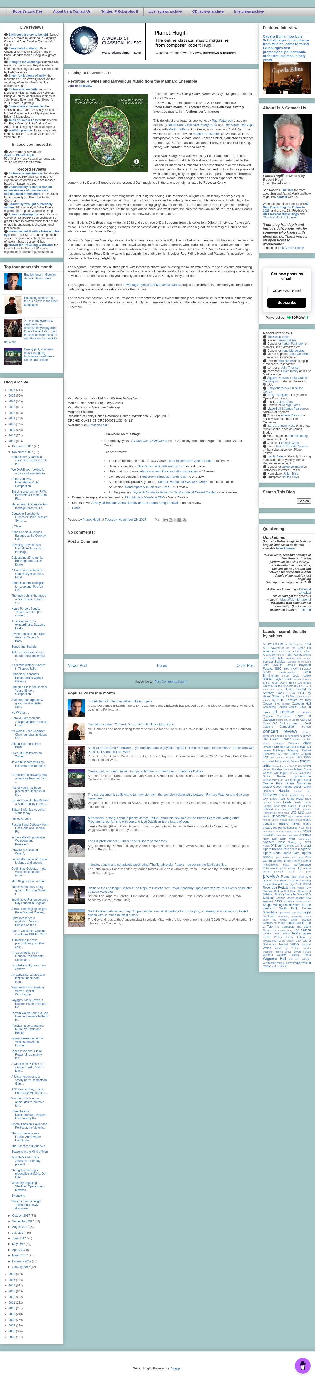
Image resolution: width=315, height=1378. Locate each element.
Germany (305, 772)
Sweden (306, 919)
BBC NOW (291, 668)
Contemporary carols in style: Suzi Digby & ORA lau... (29, 460)
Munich (307, 816)
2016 (12, 1274)
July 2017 (19, 1232)
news (307, 831)
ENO (266, 757)
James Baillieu (286, 340)
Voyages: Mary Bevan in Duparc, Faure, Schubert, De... (29, 1003)
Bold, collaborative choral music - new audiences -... (28, 656)
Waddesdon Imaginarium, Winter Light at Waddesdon (28, 991)
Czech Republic (302, 739)
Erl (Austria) (277, 757)
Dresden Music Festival (289, 747)
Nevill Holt (305, 827)
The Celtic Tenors (278, 337)
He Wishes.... (20, 712)
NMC (284, 835)
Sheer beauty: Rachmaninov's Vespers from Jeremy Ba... (28, 1115)
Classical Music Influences (280, 217)
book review (302, 675)
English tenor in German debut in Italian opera (120, 701)
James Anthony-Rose (281, 425)
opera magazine (300, 849)
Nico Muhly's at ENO (145, 497)
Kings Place (295, 798)
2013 (12, 1291)
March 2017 (20, 1255)
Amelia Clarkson (291, 415)
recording (305, 880)
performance (302, 864)
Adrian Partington (293, 343)
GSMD (267, 786)
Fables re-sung (21, 818)
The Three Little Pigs (238, 125)
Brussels (288, 685)
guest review (302, 786)
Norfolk (306, 835)
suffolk (294, 919)
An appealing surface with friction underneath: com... (28, 978)
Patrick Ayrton (290, 443)
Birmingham (271, 675)
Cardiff (293, 706)
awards (307, 654)
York (274, 966)
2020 (12, 424)
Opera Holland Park (276, 849)
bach (265, 658)
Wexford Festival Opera (294, 954)
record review (289, 880)
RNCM (307, 884)
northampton (304, 839)
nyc (301, 842)
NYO (308, 842)
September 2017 (23, 1221)
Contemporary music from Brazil (147, 487)
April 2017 (19, 1250)
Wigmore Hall (274, 959)
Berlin (307, 672)
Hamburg (268, 790)
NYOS (266, 845)
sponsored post (287, 912)
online (290, 845)
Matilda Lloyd (290, 477)
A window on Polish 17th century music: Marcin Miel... (27, 1067)
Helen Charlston (298, 354)
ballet (273, 658)
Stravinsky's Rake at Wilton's (24, 851)
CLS (274, 723)
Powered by (287, 317)
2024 (12, 401)
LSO (301, 812)
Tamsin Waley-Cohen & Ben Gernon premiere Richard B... (29, 1016)
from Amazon (285, 548)
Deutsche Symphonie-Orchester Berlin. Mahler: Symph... (29, 517)
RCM (308, 876)
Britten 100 (295, 682)
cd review (85, 86)
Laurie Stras (275, 456)
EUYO (266, 761)
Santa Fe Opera (294, 894)
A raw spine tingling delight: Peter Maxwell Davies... (29, 910)
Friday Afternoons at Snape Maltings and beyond (29, 861)
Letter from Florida (284, 805)
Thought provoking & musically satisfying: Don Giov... (29, 1174)
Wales (267, 948)
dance (266, 743)
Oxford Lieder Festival (287, 861)
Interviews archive (249, 11)
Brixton (278, 685)
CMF (282, 723)
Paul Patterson (222, 120)
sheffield (268, 901)
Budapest (306, 686)
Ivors (308, 795)
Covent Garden (280, 739)
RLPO (298, 884)
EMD (280, 753)
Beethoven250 (287, 672)
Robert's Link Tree (28, 11)
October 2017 (21, 1215)
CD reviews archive (208, 11)
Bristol (289, 679)
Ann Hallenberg (297, 436)
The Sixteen (302, 930)
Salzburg (268, 894)
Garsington (281, 773)
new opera (268, 831)
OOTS (299, 845)
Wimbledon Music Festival (278, 962)
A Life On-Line (273, 644)
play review (304, 868)
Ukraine (290, 940)
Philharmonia (270, 868)
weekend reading (273, 951)
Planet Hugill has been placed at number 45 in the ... (28, 791)
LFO (308, 806)
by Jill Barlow (290, 696)
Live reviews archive (165, 11)
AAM (307, 644)
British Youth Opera (275, 682)
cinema (280, 719)
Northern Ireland (274, 842)
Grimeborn (304, 783)
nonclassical (294, 835)
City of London (292, 719)
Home (76, 508)
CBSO (302, 706)
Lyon (308, 812)
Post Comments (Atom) (170, 681)
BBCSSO (305, 668)
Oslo (308, 857)
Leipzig (267, 805)
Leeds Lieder (302, 802)
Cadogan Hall (301, 703)
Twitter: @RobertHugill (119, 11)
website (307, 948)
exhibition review (280, 761)
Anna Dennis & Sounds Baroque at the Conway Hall (28, 535)
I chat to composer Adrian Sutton (190, 461)
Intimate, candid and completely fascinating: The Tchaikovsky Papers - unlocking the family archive (157, 864)
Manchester (279, 816)
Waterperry (281, 948)
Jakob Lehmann (292, 466)
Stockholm (269, 916)
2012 (12, 1297)
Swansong (18, 1195)
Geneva (294, 773)
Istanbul (293, 795)
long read (283, 812)
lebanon (267, 802)
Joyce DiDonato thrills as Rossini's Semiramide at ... (28, 765)
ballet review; (303, 658)
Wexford (268, 954)
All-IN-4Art (284, 651)
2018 (12, 435)
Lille (277, 809)
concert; (307, 732)
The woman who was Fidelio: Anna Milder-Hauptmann (26, 1137)
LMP (297, 809)
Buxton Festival (295, 689)
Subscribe (286, 302)
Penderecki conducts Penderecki (163, 476)
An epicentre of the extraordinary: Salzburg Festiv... (28, 625)
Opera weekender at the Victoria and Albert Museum (27, 1042)
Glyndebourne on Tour (276, 779)
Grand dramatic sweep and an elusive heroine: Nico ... (29, 778)
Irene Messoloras (293, 350)
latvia (308, 799)
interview (270, 795)
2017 (12, 441)
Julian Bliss (291, 473)
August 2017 (21, 1227)
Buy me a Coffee (293, 247)
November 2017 (23, 452)
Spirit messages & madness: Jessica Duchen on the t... (24, 921)
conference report (273, 735)
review (267, 884)
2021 (12, 418)
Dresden (268, 747)
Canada (282, 706)
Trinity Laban (295, 937)
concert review (280, 731)
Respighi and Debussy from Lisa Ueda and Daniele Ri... (29, 828)
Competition (287, 726)
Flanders (277, 769)
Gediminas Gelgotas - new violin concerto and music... (28, 872)
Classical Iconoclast (304, 591)
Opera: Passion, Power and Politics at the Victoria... (29, 1125)
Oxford (267, 861)
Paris (286, 864)
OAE (273, 845)
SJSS (278, 901)
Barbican (280, 661)
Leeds (287, 802)
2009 (12, 1314)
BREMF (268, 679)
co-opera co (294, 723)
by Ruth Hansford (285, 700)
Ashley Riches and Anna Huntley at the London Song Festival (134, 503)
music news (289, 823)
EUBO (307, 757)
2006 (12, 1331)
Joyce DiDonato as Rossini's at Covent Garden (175, 492)
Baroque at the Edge (299, 661)
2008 (12, 1320)
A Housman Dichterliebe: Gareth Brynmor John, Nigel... (27, 574)
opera (307, 845)
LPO (293, 812)
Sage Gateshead (300, 891)
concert (306, 726)
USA (298, 940)
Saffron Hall (281, 891)
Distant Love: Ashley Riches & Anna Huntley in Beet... (29, 802)
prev (308, 871)
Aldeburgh (269, 651)
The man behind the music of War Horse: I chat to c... (28, 599)
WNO (298, 962)
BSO (297, 685)
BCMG (267, 672)
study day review (275, 919)
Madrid (266, 816)
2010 (12, 1308)
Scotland (268, 898)
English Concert (300, 754)
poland (266, 871)
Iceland (298, 791)
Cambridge (269, 706)
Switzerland (270, 923)
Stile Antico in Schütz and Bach (160, 466)
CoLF (307, 723)
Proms (285, 876)
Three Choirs (272, 937)
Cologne (268, 726)
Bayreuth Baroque (284, 664)
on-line (281, 845)
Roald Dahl (175, 125)
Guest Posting (282, 786)
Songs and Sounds (23, 646)
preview (271, 876)
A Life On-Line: (294, 644)
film (291, 766)
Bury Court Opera (273, 689)
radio (293, 876)
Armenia (280, 654)
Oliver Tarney (289, 371)
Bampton (268, 661)
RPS (293, 887)
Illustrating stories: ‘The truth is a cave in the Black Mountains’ (131, 724)
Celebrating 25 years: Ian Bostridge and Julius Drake (27, 561)
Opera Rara (291, 853)
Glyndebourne (302, 776)
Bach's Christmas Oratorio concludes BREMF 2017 (29, 932)
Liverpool (287, 809)
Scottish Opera (285, 897)
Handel (284, 791)
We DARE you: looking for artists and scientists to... (29, 471)
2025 (12, 395)
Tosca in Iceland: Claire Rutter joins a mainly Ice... (26, 1054)
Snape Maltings (273, 905)
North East (270, 838)
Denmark (293, 743)
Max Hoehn (286, 361)
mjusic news (295, 816)
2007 (12, 1325)
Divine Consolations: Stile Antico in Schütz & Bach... (28, 637)
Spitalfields (270, 912)
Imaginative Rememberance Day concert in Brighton (29, 901)
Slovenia (289, 901)
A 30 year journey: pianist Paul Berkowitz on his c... (29, 1091)
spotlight (304, 912)
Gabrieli (267, 772)
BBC (278, 668)
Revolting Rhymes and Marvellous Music (152, 285)
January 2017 (21, 1267)
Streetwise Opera (301, 916)
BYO (277, 703)
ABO (266, 647)
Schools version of (182, 482)
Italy (302, 795)
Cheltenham (284, 716)
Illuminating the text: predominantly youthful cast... (28, 943)
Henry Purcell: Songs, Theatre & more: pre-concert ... (26, 612)
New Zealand (294, 831)
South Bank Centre (295, 908)
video (294, 944)
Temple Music (295, 923)
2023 (12, 407)
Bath (265, 664)
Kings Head (277, 798)
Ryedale (268, 891)
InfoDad (306, 609)
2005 (12, 1337)
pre (300, 871)
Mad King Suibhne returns (28, 881)
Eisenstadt (269, 753)
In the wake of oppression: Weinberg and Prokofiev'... (28, 841)
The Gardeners (284, 926)
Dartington (278, 743)
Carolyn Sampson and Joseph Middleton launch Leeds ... (29, 721)
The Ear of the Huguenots (28, 1146)
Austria (298, 654)
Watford (295, 948)
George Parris (291, 405)
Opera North (272, 853)
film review (299, 765)
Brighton (279, 679)
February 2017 (22, 1261)
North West (287, 838)
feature (295, 761)
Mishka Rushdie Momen (292, 446)
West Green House (298, 951)
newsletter (269, 835)
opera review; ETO (285, 857)
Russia (300, 887)
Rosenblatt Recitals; (276, 887)
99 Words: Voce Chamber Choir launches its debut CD (29, 734)
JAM (265, 798)
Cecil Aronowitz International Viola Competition (25, 482)
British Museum (302, 679)
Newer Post (77, 665)
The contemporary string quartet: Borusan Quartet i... (29, 890)
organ (301, 857)
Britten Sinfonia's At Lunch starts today (28, 811)
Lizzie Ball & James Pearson (285, 408)
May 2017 (19, 1244)
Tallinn (281, 923)
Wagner (306, 944)
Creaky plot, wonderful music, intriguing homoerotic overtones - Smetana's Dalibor (145, 771)
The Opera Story (282, 930)
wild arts (294, 959)
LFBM (301, 805)
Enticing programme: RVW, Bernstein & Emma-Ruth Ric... (29, 495)
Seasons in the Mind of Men (29, 1151)
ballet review (286, 658)
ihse (308, 791)
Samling (279, 894)
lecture (277, 802)
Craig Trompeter (278, 395)
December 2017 (23, 446)
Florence (288, 769)
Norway (292, 842)
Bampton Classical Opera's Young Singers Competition (29, 690)
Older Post (246, 665)
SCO (308, 894)
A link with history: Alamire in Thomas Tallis (28, 666)
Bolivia (285, 675)
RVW (308, 887)
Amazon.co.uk (98, 425)
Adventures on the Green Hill (291, 647)
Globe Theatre (274, 776)
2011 (12, 1302)
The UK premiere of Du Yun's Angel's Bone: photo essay (127, 841)
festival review (280, 766)
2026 (12, 390)
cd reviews (304, 712)
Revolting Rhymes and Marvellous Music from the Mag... (27, 548)
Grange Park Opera (278, 783)
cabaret (286, 703)
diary (307, 743)
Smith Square (303, 901)
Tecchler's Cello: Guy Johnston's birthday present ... (25, 1161)
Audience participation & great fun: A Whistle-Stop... (27, 703)
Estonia (290, 757)
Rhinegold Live (280, 884)
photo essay (287, 868)
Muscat (291, 820)
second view (303, 897)
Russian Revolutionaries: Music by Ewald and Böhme (27, 1029)
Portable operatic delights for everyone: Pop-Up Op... (27, 586)
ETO (299, 757)
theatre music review (276, 933)
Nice (278, 835)
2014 (12, 1285)
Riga (292, 884)
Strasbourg (283, 916)
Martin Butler (177, 129)
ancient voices (301, 651)
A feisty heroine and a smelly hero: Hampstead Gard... (29, 1080)
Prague (290, 871)
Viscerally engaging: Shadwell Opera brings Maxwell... (28, 1186)
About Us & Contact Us (72, 11)
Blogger (175, 1368)
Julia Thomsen (290, 367)
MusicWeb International (295, 599)
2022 (12, 412)
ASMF (289, 654)
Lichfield (268, 809)
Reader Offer (271, 880)
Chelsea (268, 716)
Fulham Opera (302, 769)
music (299, 820)
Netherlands (290, 827)
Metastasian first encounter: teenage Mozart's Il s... (29, 506)
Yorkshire (282, 966)
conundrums (292, 735)
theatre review (301, 933)
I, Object (16, 526)
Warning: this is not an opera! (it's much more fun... (27, 1102)
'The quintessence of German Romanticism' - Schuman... (28, 956)
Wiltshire (306, 959)
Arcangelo (269, 654)
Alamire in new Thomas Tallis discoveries (169, 471)
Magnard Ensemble (206, 133)
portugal (278, 871)
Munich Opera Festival (275, 820)
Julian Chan (285, 402)
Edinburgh (279, 750)
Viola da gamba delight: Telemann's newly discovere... (26, 1205)
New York (281, 831)
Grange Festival (300, 780)
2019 (12, 430)
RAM (301, 876)
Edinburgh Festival (299, 750)
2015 (12, 1280)
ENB (286, 754)
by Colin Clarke (296, 693)
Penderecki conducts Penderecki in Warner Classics (27, 678)
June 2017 (19, 1238)
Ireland (283, 795)
